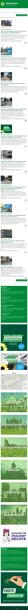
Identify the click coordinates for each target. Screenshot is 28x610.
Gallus (6, 91)
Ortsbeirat (13, 40)
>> (17, 283)
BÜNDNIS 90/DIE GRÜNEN (12, 3)
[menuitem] (3, 609)
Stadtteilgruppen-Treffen (6, 289)
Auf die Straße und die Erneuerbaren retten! (10, 550)
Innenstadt (13, 118)
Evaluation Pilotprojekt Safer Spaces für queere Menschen (13, 58)
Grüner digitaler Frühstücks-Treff (8, 305)
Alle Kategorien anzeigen (21, 15)
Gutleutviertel (10, 275)
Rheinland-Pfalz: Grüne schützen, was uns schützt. (11, 564)
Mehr (25, 42)
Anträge (2, 40)
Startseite (16, 12)
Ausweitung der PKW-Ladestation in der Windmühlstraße (13, 161)
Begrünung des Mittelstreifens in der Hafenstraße (11, 267)
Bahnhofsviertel (7, 40)
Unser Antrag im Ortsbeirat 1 (6, 29)
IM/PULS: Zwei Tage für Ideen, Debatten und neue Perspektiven (13, 557)
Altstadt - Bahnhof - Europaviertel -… (7, 12)
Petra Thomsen (18, 40)
